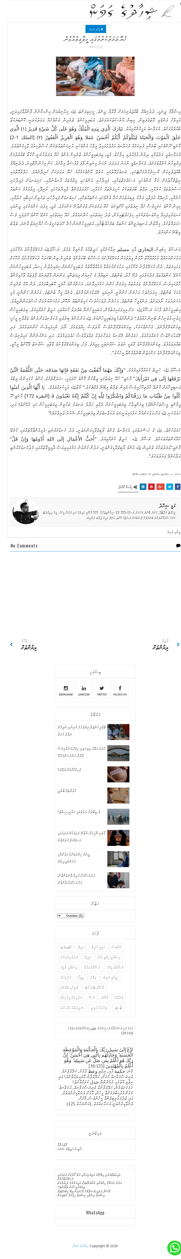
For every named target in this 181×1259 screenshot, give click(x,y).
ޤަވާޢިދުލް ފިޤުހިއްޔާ (66, 997)
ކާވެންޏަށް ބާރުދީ (62, 791)
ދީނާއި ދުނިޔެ (90, 29)
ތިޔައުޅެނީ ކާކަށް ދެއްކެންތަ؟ (66, 1187)
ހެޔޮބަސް (112, 947)
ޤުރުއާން (114, 997)
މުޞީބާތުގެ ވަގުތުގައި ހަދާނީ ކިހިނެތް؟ (74, 812)
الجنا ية (61, 947)
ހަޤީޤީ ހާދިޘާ (93, 947)
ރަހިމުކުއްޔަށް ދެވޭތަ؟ (65, 769)
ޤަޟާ (87, 997)
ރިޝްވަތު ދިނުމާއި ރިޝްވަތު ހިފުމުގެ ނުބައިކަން (76, 1195)
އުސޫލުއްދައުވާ (87, 967)
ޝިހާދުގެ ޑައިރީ (95, 1007)
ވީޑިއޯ (76, 977)
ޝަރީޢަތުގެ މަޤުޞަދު (68, 1007)
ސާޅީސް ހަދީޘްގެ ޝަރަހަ (65, 1148)
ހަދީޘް (76, 947)
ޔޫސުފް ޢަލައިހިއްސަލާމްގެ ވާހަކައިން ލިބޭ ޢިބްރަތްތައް (79, 1191)
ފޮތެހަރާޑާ (57, 1144)
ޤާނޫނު (99, 997)
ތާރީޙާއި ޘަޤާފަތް (65, 987)
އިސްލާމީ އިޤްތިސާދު (104, 957)
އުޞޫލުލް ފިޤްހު (110, 967)
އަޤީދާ (83, 957)
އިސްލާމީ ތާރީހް (64, 967)
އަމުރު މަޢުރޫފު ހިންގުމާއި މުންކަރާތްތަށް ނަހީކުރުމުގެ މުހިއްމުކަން (85, 1182)
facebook (115, 690)
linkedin (79, 690)
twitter (97, 690)
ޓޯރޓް (114, 1007)
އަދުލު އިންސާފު (64, 957)
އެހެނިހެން (61, 977)
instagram (61, 690)
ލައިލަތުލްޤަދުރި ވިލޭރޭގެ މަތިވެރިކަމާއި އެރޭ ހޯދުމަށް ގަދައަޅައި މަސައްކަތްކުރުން (84, 1176)
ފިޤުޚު (88, 977)
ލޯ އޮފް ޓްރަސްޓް (89, 987)
